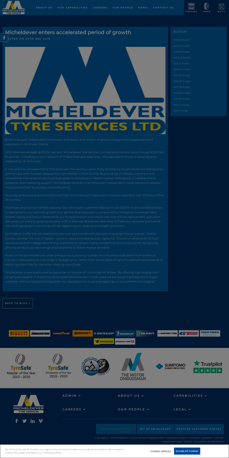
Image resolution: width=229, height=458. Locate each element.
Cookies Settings (161, 453)
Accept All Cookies (187, 453)
